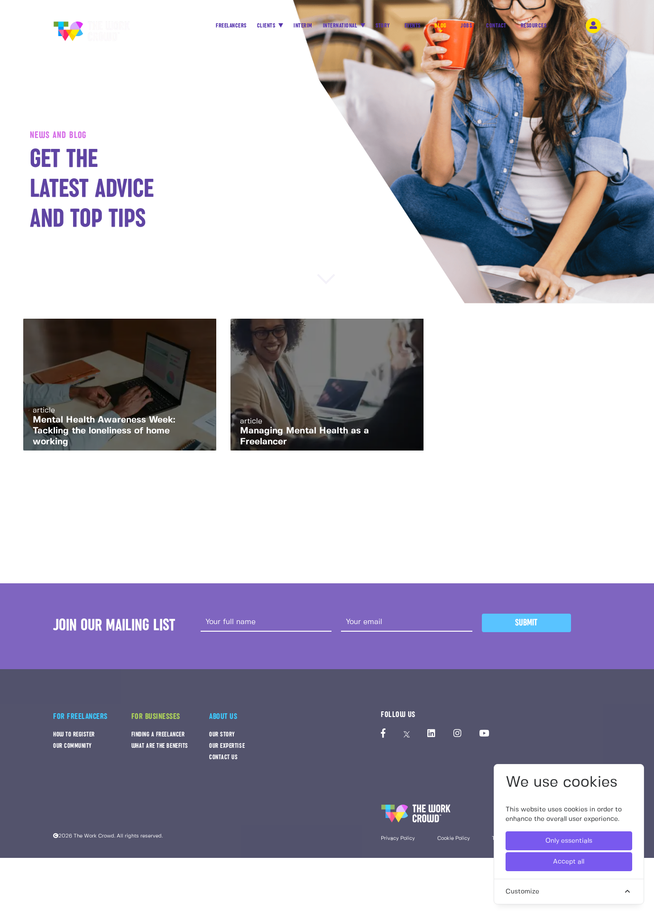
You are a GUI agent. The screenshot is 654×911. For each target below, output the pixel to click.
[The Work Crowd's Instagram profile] (457, 738)
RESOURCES (542, 26)
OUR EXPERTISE (227, 750)
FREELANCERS (238, 26)
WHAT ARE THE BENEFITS (159, 750)
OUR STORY (222, 738)
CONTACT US (223, 761)
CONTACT (505, 26)
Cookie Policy (453, 842)
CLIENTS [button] (274, 23)
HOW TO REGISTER (74, 738)
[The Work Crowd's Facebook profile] (383, 738)
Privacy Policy (398, 842)
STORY (391, 26)
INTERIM (310, 23)
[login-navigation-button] (603, 23)
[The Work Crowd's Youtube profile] (484, 738)
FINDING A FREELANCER (158, 738)
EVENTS (421, 26)
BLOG (449, 26)
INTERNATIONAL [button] (349, 23)
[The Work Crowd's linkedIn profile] (431, 738)
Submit (526, 627)
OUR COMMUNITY (72, 750)
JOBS (474, 26)
